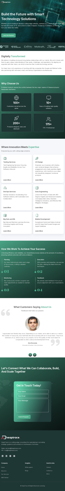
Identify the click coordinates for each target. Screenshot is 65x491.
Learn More (7, 180)
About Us (4, 471)
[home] (8, 2)
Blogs (26, 470)
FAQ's (48, 474)
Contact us (49, 470)
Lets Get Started (8, 35)
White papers (29, 467)
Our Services (5, 474)
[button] (30, 360)
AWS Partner (4, 477)
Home (3, 467)
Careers (48, 467)
